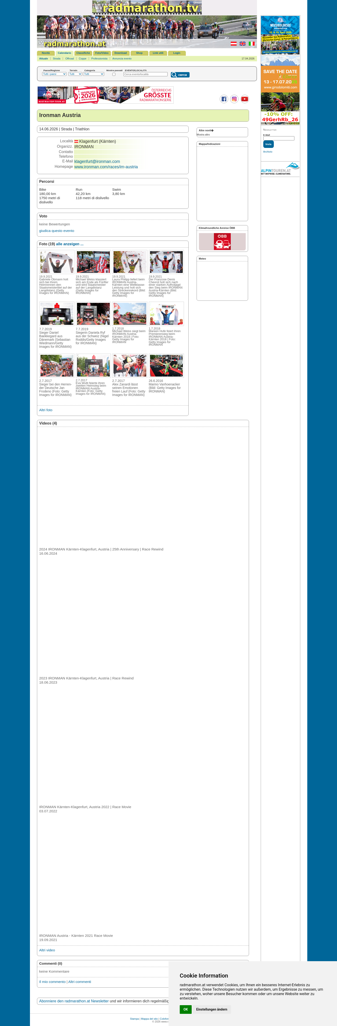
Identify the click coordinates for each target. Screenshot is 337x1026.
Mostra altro (203, 134)
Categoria (89, 70)
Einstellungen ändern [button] (211, 1009)
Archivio (267, 151)
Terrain (73, 70)
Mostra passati (114, 70)
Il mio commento (52, 982)
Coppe (82, 58)
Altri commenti (79, 982)
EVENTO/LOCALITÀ (136, 70)
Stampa (134, 1018)
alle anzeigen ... (70, 244)
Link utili (158, 52)
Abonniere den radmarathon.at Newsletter (74, 1001)
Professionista (99, 58)
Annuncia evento (122, 58)
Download (120, 52)
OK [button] (185, 1009)
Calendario (64, 52)
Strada (56, 58)
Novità (46, 52)
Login (176, 52)
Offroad (69, 58)
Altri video (47, 950)
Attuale (43, 58)
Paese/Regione (52, 70)
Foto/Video (102, 52)
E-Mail (266, 135)
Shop (139, 52)
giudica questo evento (56, 231)
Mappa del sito (149, 1018)
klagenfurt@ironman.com (97, 161)
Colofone (165, 1018)
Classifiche (83, 52)
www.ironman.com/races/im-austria (106, 167)
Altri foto (45, 410)
